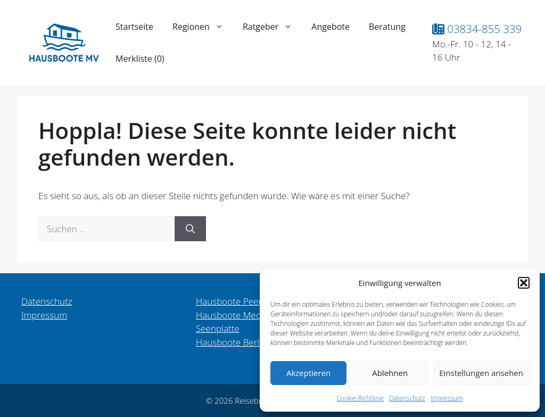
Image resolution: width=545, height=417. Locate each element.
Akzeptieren (308, 372)
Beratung (387, 26)
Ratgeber (272, 27)
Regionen (202, 27)
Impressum (447, 398)
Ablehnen (390, 372)
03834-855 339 (477, 28)
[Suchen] (190, 229)
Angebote (330, 26)
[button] (523, 282)
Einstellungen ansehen (481, 372)
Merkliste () (139, 58)
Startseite (134, 26)
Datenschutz (407, 398)
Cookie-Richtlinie (360, 398)
